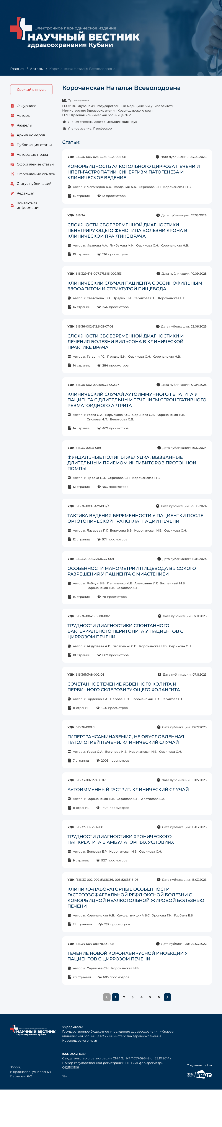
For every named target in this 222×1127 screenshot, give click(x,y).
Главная (17, 69)
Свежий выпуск (31, 90)
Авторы (37, 69)
